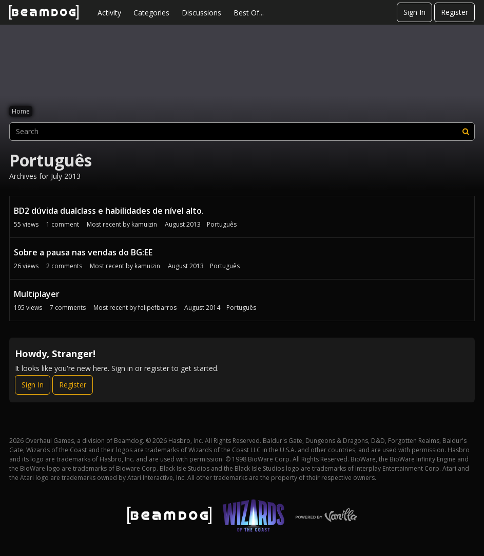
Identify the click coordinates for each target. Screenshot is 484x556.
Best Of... (249, 12)
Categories (151, 12)
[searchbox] (242, 131)
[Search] (465, 131)
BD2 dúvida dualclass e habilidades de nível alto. (109, 210)
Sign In (414, 12)
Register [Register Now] (72, 385)
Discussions (201, 12)
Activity (109, 12)
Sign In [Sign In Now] (33, 385)
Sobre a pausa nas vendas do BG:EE (83, 252)
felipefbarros (157, 307)
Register (454, 12)
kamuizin (144, 224)
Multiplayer (37, 294)
